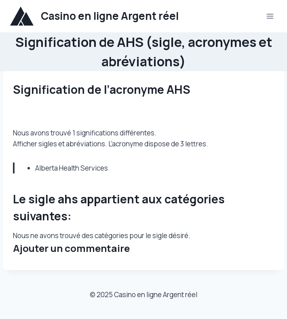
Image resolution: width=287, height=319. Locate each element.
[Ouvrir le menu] (269, 16)
